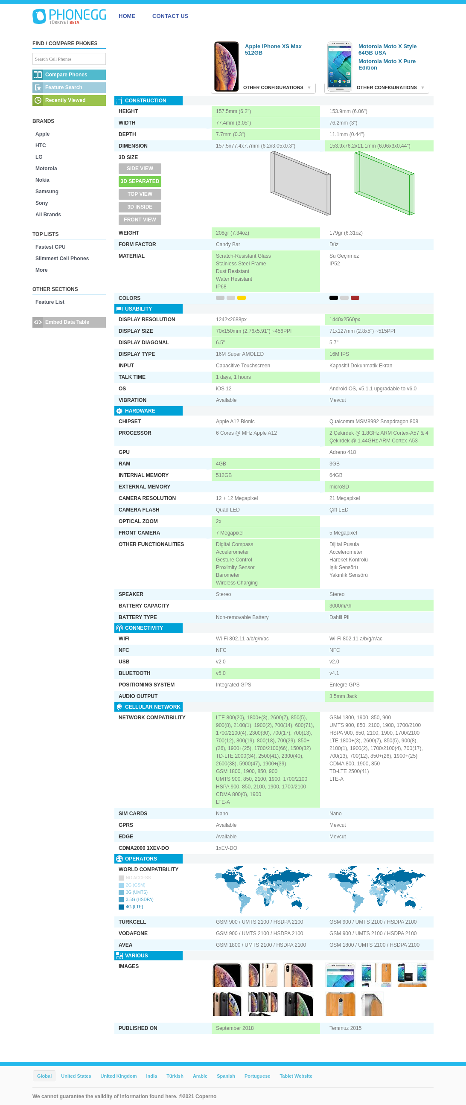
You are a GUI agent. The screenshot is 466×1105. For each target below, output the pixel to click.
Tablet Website (296, 1076)
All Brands (48, 215)
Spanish (226, 1076)
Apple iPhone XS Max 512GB (273, 49)
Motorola (46, 169)
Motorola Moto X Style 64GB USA (387, 49)
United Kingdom (119, 1076)
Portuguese (258, 1076)
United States (76, 1076)
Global (44, 1076)
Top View (140, 194)
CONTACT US (170, 16)
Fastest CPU (50, 247)
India (151, 1076)
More (41, 270)
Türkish (174, 1076)
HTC (40, 145)
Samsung (46, 192)
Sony (41, 203)
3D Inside (140, 207)
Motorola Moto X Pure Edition (387, 64)
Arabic (200, 1076)
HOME (127, 16)
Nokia (42, 180)
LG (39, 157)
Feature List (49, 302)
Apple (42, 134)
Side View (140, 169)
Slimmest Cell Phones (62, 259)
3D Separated (140, 181)
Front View (140, 220)
